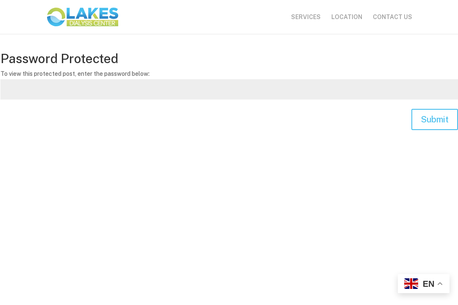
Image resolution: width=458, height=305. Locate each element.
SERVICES (306, 17)
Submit (435, 119)
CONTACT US (392, 17)
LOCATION (346, 17)
